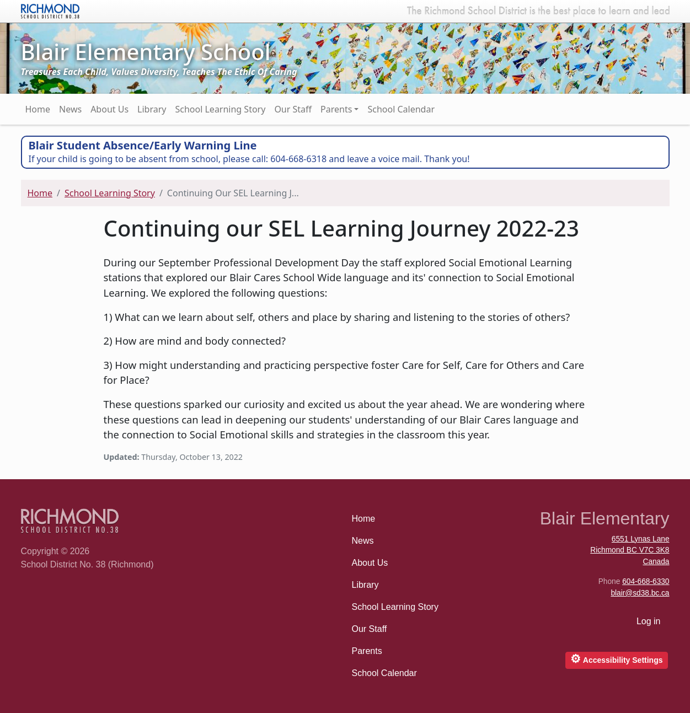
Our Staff (293, 109)
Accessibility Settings (616, 658)
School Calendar (401, 109)
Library (151, 109)
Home (38, 109)
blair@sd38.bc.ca (640, 593)
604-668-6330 (645, 581)
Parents (336, 109)
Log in (648, 621)
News (70, 109)
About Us (109, 109)
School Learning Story (220, 109)
